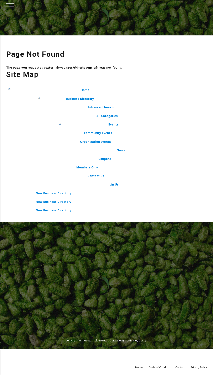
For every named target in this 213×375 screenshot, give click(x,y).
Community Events (98, 133)
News (121, 150)
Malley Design (138, 340)
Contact (180, 367)
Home (85, 90)
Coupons (104, 159)
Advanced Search (101, 107)
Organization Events (95, 142)
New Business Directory (53, 193)
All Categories (107, 116)
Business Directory (80, 99)
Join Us (113, 184)
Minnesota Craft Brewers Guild (97, 340)
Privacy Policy (199, 367)
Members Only (87, 167)
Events (113, 124)
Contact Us (96, 176)
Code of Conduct (159, 367)
